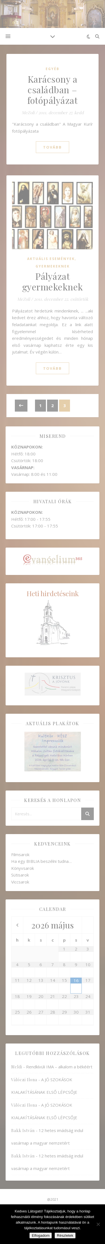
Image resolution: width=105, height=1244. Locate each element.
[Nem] (98, 1224)
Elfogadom (41, 1235)
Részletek (65, 1235)
